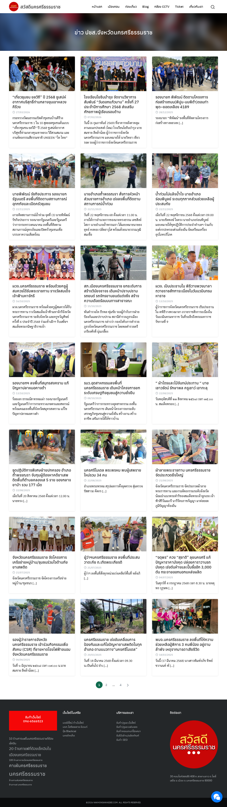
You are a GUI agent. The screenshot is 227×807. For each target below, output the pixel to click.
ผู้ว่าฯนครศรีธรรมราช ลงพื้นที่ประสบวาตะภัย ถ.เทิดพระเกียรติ (112, 559)
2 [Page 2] (106, 685)
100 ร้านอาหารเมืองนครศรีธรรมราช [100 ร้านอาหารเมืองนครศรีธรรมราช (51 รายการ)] (26, 759)
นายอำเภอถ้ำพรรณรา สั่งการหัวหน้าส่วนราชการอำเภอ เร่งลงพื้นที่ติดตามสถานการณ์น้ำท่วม (112, 198)
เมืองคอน (114, 6)
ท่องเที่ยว (131, 6)
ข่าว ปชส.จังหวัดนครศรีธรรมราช (113, 32)
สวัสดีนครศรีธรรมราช (40, 6)
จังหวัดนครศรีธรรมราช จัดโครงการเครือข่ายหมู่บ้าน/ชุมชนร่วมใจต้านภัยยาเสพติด (40, 562)
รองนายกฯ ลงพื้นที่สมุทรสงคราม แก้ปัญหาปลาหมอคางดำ (40, 385)
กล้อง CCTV (161, 6)
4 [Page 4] (121, 685)
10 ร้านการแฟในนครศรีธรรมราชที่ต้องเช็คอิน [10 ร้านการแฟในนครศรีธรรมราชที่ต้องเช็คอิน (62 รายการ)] (31, 740)
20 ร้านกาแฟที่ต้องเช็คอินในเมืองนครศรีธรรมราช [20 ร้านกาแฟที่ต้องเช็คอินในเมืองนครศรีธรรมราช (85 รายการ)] (30, 751)
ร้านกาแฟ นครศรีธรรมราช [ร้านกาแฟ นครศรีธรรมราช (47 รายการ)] (20, 784)
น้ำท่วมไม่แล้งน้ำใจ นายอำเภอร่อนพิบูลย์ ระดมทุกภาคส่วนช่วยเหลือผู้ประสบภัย (184, 198)
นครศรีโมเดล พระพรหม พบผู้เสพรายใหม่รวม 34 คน (112, 472)
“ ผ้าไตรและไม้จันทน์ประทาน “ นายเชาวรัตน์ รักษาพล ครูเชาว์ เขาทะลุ (182, 385)
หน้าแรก (97, 6)
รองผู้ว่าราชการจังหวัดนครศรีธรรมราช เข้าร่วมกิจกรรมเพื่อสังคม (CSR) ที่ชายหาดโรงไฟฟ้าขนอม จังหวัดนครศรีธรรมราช (41, 647)
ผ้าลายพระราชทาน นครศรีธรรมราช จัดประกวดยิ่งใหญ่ (182, 472)
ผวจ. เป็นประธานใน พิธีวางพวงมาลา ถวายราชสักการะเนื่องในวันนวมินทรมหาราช (183, 290)
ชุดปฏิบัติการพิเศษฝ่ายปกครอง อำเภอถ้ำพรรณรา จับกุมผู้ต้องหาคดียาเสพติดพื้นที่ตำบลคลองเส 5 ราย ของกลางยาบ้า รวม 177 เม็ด (41, 477)
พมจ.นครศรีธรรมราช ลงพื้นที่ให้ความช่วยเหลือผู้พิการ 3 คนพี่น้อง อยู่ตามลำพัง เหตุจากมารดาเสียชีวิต (184, 644)
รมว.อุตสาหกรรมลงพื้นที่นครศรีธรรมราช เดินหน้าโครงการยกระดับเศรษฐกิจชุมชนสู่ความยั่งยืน (112, 387)
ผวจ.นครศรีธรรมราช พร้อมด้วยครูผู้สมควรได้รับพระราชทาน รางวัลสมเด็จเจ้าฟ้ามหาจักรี (41, 290)
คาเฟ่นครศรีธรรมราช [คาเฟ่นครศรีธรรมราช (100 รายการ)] (28, 765)
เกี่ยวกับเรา (196, 6)
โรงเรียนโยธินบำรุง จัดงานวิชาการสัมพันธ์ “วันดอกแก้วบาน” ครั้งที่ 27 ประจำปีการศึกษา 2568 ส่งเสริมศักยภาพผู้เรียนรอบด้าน (111, 104)
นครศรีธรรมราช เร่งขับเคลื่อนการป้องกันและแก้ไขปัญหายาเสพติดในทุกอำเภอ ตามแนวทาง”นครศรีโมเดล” (113, 644)
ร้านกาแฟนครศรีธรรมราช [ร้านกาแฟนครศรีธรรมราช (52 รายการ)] (21, 780)
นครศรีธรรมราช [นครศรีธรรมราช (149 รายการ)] (27, 773)
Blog (145, 6)
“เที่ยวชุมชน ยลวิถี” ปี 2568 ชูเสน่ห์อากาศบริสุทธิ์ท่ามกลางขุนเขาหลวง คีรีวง (39, 101)
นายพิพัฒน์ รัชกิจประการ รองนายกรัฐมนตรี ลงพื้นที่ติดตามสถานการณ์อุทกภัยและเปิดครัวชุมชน (39, 198)
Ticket (179, 6)
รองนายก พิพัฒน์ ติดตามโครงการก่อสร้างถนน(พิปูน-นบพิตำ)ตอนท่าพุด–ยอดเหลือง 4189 (181, 101)
